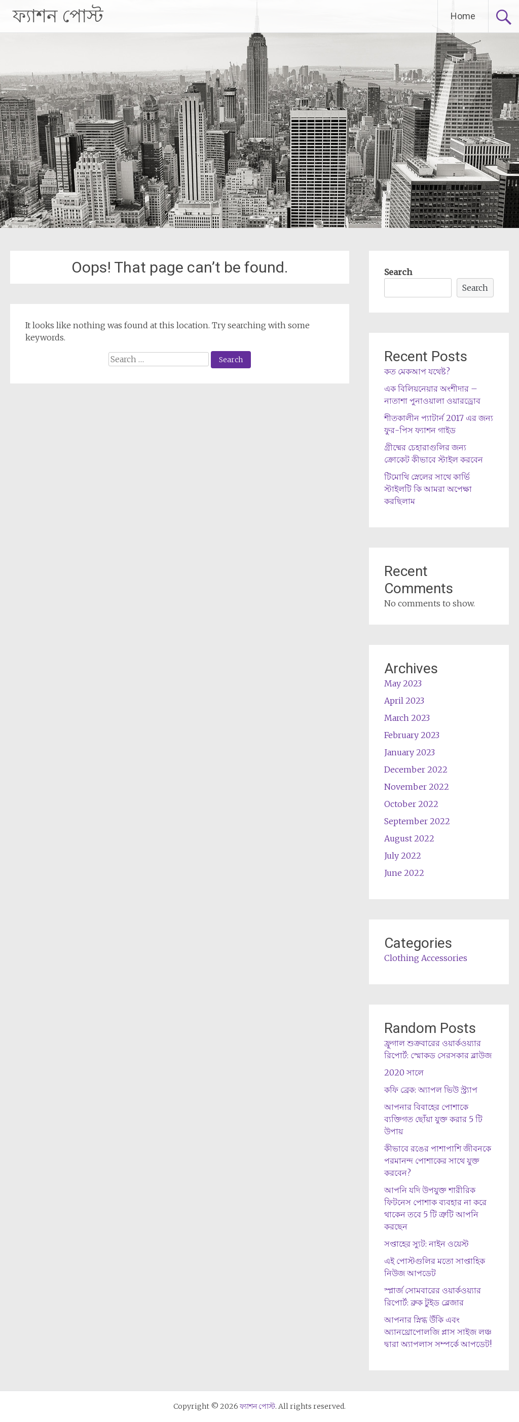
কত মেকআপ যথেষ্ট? (417, 371)
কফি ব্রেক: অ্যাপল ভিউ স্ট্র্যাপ (430, 1090)
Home (463, 16)
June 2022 (404, 873)
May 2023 (403, 683)
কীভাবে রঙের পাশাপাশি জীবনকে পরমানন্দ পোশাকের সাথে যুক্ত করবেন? (437, 1160)
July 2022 (402, 856)
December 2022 (416, 769)
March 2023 (407, 718)
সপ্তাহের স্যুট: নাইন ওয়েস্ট (426, 1244)
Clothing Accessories (425, 958)
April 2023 (404, 701)
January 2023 (409, 752)
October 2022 (411, 804)
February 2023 (411, 735)
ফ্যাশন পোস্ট (58, 16)
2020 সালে (404, 1072)
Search (398, 272)
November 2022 (416, 787)
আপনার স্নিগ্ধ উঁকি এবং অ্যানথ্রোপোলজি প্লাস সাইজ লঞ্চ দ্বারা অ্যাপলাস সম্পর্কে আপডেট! (438, 1332)
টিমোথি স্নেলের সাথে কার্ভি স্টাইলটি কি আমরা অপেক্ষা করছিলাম (428, 489)
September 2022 (417, 821)
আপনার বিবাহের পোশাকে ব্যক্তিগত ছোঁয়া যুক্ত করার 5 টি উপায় (433, 1119)
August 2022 (409, 838)
